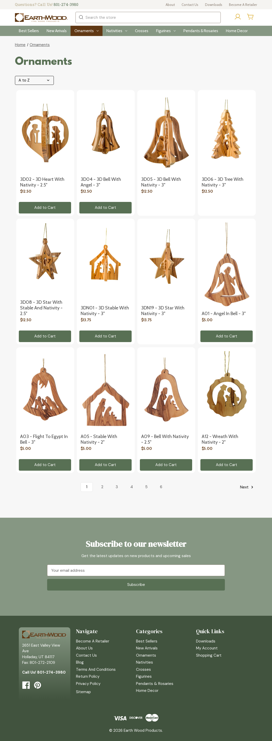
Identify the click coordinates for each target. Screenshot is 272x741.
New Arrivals (57, 31)
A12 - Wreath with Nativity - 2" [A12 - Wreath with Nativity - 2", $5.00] (220, 439)
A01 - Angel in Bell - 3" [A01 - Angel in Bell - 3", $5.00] (224, 313)
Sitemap (83, 691)
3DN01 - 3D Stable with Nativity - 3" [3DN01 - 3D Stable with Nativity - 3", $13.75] (105, 310)
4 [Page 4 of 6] (131, 486)
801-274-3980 (66, 4)
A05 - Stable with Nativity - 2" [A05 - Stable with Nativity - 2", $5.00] (99, 439)
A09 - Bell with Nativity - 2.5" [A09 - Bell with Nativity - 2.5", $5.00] (165, 439)
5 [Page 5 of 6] (146, 486)
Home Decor (237, 31)
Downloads (213, 5)
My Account (207, 648)
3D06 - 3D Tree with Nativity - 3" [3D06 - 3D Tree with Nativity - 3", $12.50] (222, 182)
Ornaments (86, 31)
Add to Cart (45, 207)
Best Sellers (29, 31)
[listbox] (36, 80)
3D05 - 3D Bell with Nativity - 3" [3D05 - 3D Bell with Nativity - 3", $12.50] (161, 182)
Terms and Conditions (96, 669)
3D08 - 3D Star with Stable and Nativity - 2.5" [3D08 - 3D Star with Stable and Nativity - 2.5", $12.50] (41, 307)
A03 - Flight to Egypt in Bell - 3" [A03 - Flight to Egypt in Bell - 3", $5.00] (44, 439)
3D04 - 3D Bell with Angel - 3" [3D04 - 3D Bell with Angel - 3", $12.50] (101, 182)
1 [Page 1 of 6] (86, 486)
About (170, 5)
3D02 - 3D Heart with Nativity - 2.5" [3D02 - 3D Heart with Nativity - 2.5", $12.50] (42, 182)
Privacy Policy (88, 683)
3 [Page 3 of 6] (117, 486)
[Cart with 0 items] (250, 16)
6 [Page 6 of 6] (161, 486)
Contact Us (190, 5)
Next (247, 486)
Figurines (166, 31)
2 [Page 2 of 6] (102, 486)
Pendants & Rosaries (200, 31)
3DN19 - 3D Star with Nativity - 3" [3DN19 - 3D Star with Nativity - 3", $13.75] (162, 310)
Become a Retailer (243, 5)
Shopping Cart (209, 655)
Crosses (141, 31)
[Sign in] (237, 17)
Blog (80, 662)
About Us (84, 648)
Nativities (116, 31)
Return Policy (87, 676)
